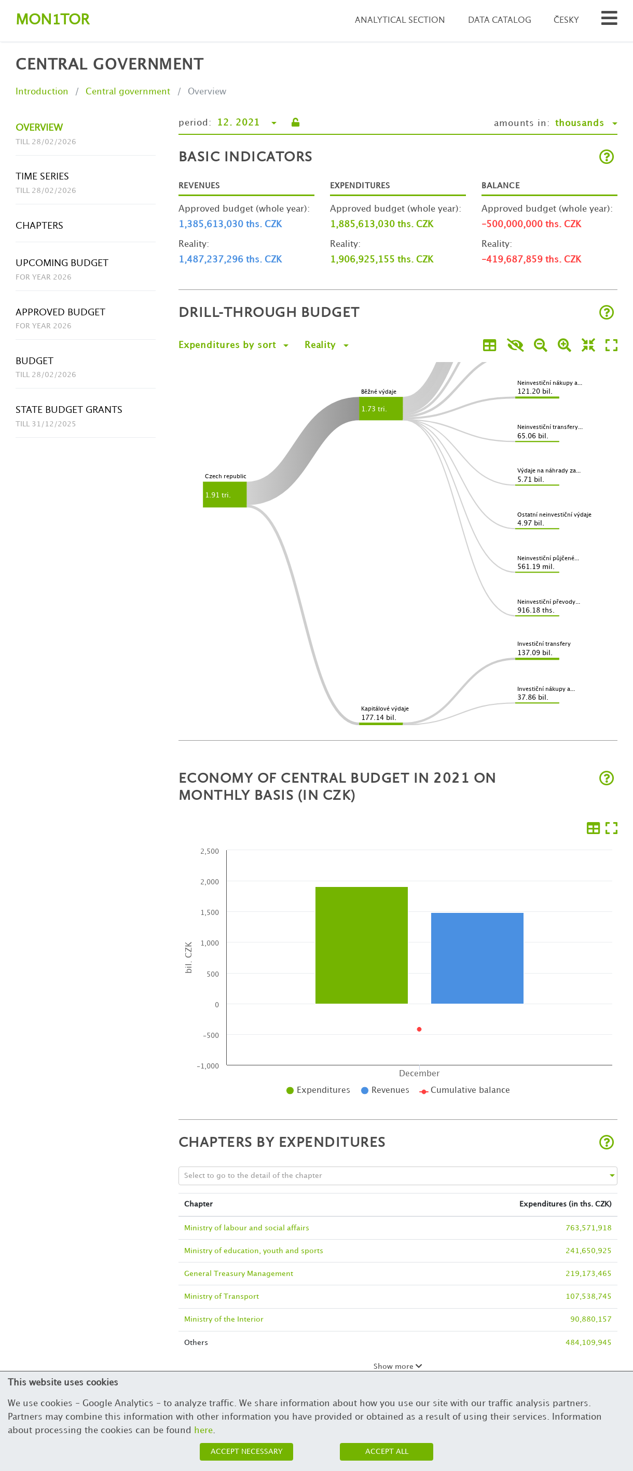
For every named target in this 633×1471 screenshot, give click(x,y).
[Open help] (606, 157)
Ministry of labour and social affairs (246, 1228)
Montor (52, 20)
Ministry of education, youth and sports (253, 1250)
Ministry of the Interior (224, 1319)
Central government (128, 92)
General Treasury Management (238, 1273)
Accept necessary (247, 1451)
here (203, 1430)
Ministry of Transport (221, 1296)
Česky (566, 20)
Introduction (42, 92)
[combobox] (388, 1176)
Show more (398, 1366)
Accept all (386, 1451)
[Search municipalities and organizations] (609, 21)
